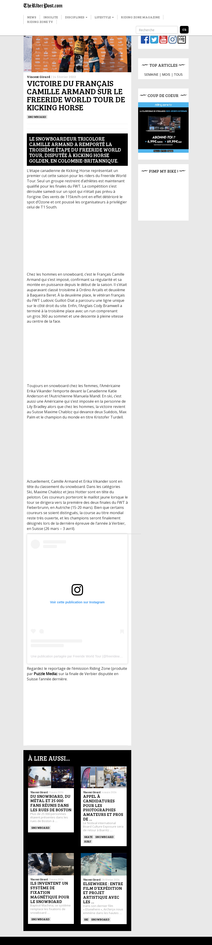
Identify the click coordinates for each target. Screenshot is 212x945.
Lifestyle (104, 17)
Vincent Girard (38, 77)
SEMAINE (151, 74)
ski (86, 919)
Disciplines (76, 17)
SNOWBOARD (37, 117)
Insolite (50, 17)
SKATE (88, 837)
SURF (87, 841)
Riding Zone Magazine (140, 17)
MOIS (166, 74)
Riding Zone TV (40, 21)
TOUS (178, 74)
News (31, 17)
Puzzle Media (45, 673)
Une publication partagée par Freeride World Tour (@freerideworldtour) (81, 656)
